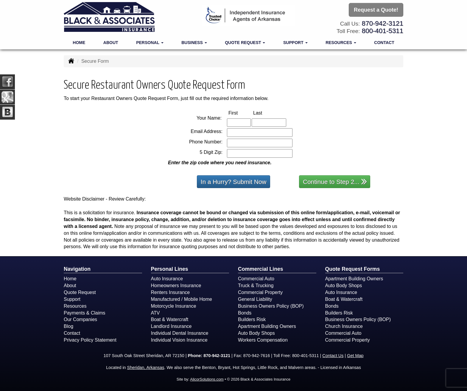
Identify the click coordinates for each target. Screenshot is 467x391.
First (239, 112)
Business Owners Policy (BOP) (271, 306)
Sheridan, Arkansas (145, 367)
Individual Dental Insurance (179, 333)
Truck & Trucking (255, 285)
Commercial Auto (256, 278)
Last (264, 112)
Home (79, 42)
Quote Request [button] (245, 42)
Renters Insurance (170, 292)
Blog (68, 326)
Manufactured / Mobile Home (181, 299)
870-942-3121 (382, 23)
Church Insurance (344, 326)
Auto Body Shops (256, 333)
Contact (384, 42)
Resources (75, 306)
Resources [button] (341, 42)
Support (72, 299)
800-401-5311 (382, 31)
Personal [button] (149, 42)
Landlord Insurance (171, 326)
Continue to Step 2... (335, 181)
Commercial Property (260, 292)
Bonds (244, 312)
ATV (155, 312)
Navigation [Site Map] (77, 269)
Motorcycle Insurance (173, 306)
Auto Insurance (167, 278)
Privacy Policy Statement (90, 339)
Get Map (355, 355)
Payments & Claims (84, 312)
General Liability (255, 299)
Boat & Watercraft (170, 319)
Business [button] (194, 42)
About (110, 42)
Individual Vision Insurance (179, 339)
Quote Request (80, 292)
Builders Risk (252, 319)
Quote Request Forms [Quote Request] (352, 269)
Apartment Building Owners (267, 326)
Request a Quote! (376, 10)
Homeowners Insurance (176, 285)
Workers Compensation (263, 339)
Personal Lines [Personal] (169, 269)
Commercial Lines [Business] (260, 269)
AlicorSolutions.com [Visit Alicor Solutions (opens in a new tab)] (206, 379)
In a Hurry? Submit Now (234, 181)
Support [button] (295, 42)
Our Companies (80, 319)
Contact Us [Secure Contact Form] (332, 355)
